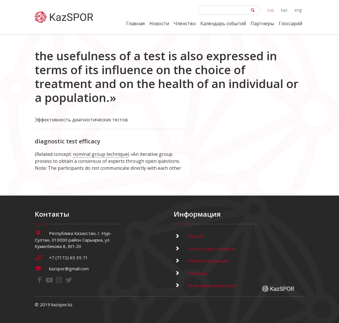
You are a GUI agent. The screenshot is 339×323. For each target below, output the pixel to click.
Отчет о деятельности (205, 248)
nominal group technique (100, 154)
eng (298, 10)
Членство (185, 23)
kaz (284, 10)
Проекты (190, 273)
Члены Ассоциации (201, 261)
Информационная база (205, 285)
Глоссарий (290, 23)
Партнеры (262, 23)
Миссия (188, 236)
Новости (159, 23)
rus (270, 10)
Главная (135, 23)
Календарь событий (223, 23)
